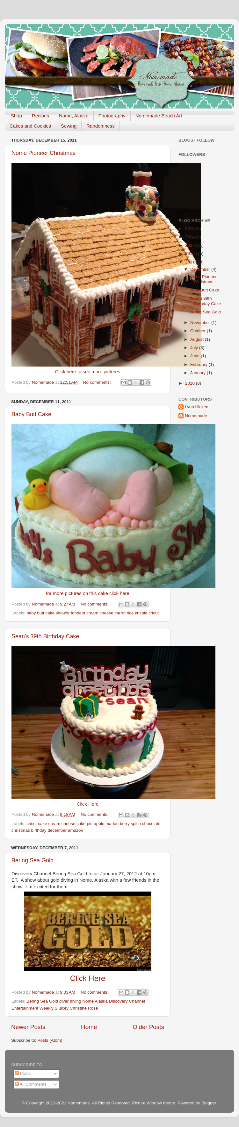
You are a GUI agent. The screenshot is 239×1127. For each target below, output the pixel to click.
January (198, 372)
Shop (16, 115)
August (197, 339)
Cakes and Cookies (30, 126)
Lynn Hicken (196, 406)
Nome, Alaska (74, 115)
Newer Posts (28, 1027)
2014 (190, 236)
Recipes (40, 115)
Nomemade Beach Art (158, 115)
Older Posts (148, 1027)
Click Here (87, 804)
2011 (190, 262)
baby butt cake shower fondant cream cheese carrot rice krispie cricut (92, 613)
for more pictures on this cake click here (87, 593)
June (195, 356)
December (200, 269)
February (199, 364)
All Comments (31, 1084)
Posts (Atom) (50, 1040)
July (194, 347)
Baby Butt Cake (31, 414)
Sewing (68, 126)
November (200, 322)
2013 (190, 245)
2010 (190, 383)
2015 (190, 228)
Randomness (100, 126)
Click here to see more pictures (87, 371)
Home (89, 1027)
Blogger (208, 1103)
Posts (23, 1073)
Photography (112, 115)
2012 (190, 253)
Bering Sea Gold (32, 860)
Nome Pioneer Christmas (43, 153)
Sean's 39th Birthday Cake (45, 636)
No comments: (97, 382)
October (198, 330)
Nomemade (196, 415)
